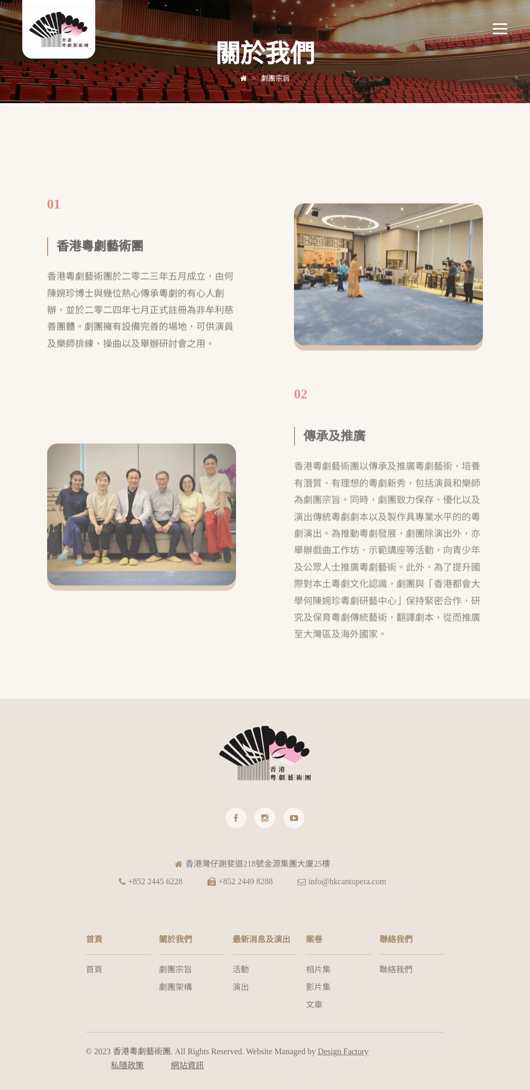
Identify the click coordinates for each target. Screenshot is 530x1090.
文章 (314, 1004)
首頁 (94, 969)
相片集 (318, 969)
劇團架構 (175, 987)
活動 (240, 969)
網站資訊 (187, 1065)
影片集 (318, 987)
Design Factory (343, 1051)
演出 (240, 987)
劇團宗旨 (275, 78)
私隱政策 (127, 1065)
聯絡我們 (396, 969)
